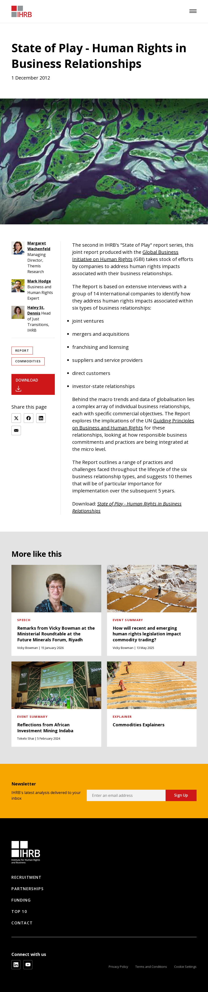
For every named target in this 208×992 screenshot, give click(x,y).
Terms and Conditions (151, 966)
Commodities (28, 361)
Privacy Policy (118, 966)
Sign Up (181, 795)
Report (22, 350)
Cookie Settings (185, 966)
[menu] (193, 11)
